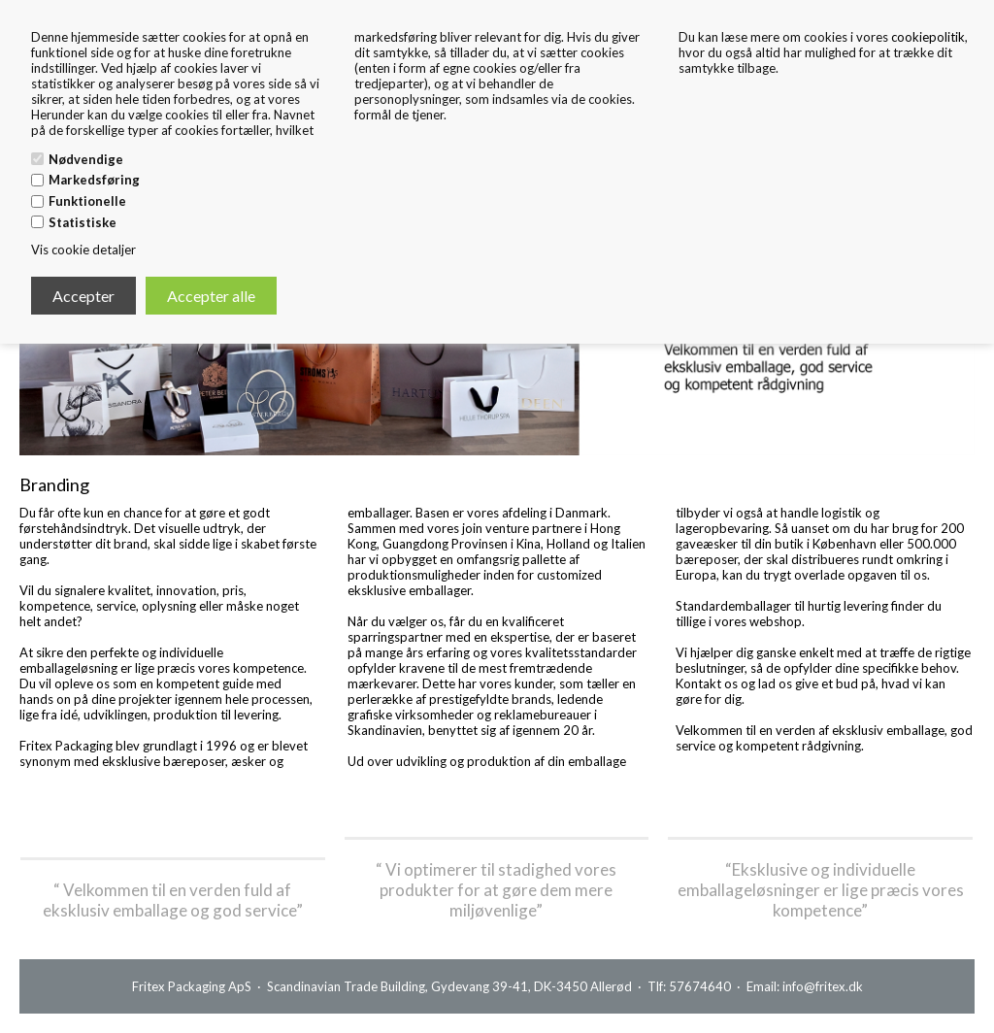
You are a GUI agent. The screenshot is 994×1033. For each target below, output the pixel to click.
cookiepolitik (928, 37)
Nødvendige (86, 159)
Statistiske (82, 222)
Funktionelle (87, 201)
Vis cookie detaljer (83, 249)
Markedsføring (94, 179)
